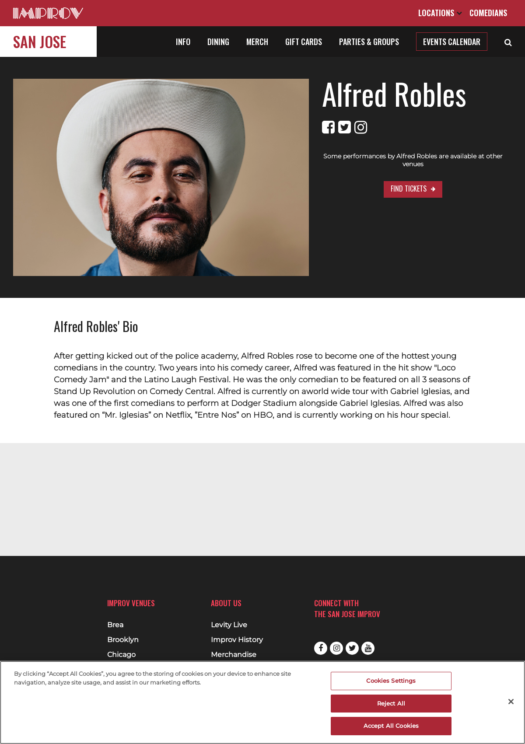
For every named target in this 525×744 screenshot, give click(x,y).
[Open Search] (508, 41)
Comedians (488, 12)
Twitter (352, 648)
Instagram (336, 648)
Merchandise (233, 654)
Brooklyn (123, 639)
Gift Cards (303, 41)
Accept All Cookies (391, 725)
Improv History (237, 639)
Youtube (367, 648)
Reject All (391, 703)
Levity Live (229, 625)
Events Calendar (451, 41)
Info (183, 41)
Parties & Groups (369, 41)
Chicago (121, 654)
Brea (115, 625)
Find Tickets (385, 180)
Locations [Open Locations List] (440, 12)
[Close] (511, 701)
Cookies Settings (391, 680)
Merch (257, 41)
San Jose (39, 41)
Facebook (320, 648)
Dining (218, 41)
